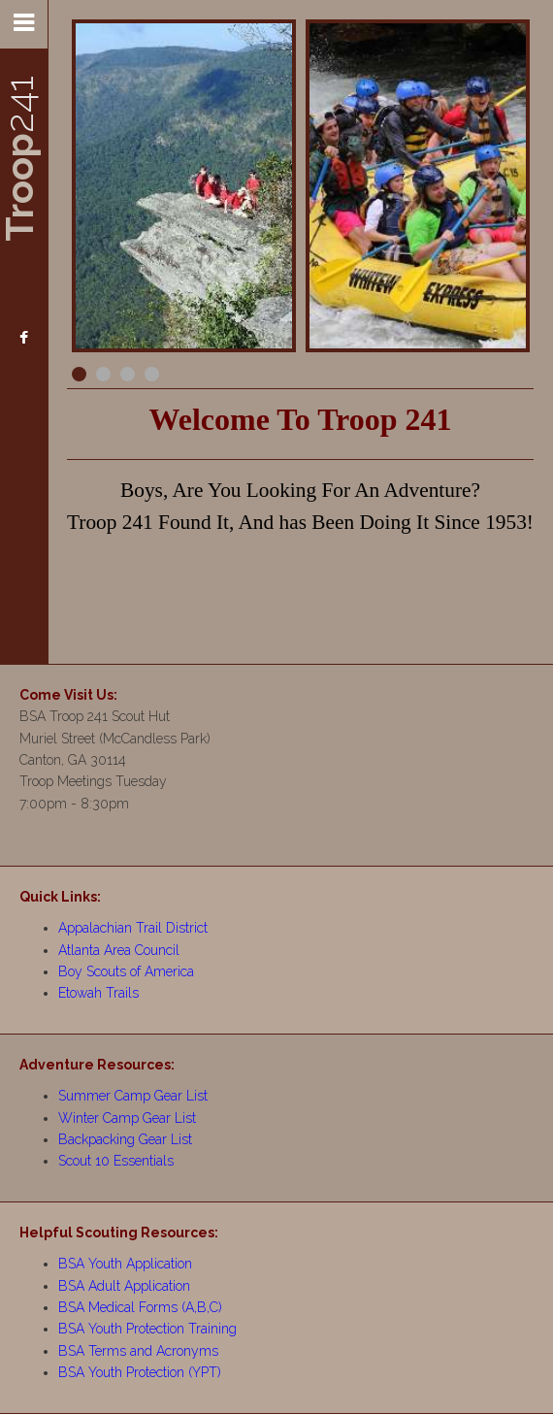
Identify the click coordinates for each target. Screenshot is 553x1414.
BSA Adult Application (124, 1286)
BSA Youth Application (125, 1263)
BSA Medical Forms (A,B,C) (140, 1307)
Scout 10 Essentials (116, 1160)
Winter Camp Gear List (127, 1118)
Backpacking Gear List (125, 1139)
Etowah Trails (98, 993)
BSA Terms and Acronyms (138, 1351)
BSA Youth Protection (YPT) (139, 1372)
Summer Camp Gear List (133, 1095)
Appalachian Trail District (133, 928)
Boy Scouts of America (126, 971)
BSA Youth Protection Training (147, 1328)
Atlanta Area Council (118, 950)
